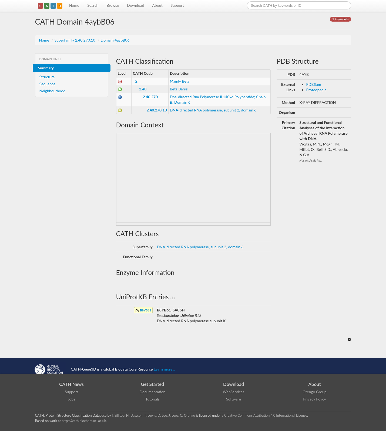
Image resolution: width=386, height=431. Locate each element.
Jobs (71, 399)
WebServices (233, 391)
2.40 (143, 89)
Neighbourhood (52, 91)
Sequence (47, 84)
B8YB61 (143, 310)
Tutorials (152, 399)
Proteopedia (316, 89)
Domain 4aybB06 (115, 40)
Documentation (153, 391)
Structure (47, 76)
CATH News (71, 384)
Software (233, 399)
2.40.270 (150, 96)
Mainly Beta (180, 81)
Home (74, 5)
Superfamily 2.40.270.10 (75, 40)
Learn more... (164, 369)
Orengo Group (314, 391)
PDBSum (313, 84)
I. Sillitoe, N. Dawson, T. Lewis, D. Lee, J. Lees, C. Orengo (153, 415)
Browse (112, 5)
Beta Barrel (179, 89)
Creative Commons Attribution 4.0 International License (265, 415)
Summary (46, 68)
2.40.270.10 (157, 110)
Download (135, 5)
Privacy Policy (314, 399)
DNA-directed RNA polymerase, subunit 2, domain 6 (213, 110)
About (157, 5)
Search (92, 5)
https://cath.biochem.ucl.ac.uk (84, 421)
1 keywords (340, 19)
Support (177, 5)
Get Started (152, 384)
